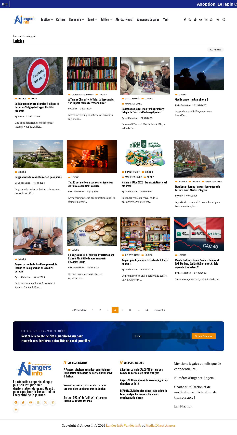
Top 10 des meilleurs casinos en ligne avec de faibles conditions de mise (90, 184)
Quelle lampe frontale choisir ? (191, 99)
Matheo (22, 116)
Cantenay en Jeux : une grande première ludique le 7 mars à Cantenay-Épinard (143, 110)
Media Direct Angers (160, 425)
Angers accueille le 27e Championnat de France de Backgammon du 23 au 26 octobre (36, 267)
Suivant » (159, 310)
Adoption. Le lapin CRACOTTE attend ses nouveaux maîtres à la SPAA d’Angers (141, 371)
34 (146, 310)
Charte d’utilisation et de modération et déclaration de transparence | (195, 392)
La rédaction (131, 118)
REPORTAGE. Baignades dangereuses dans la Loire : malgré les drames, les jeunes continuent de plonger (143, 394)
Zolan (74, 108)
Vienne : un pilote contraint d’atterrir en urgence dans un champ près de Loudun (85, 387)
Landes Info (114, 425)
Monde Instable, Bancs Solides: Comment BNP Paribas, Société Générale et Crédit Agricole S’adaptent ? (197, 263)
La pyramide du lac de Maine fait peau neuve (38, 177)
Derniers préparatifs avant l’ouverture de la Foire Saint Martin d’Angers (197, 188)
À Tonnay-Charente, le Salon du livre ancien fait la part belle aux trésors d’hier (91, 101)
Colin (181, 196)
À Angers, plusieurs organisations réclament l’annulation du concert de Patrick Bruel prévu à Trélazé (88, 373)
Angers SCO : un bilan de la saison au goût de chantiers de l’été (144, 382)
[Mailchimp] (204, 336)
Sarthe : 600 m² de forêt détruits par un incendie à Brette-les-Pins (85, 399)
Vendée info (132, 425)
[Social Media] (185, 19)
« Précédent (79, 310)
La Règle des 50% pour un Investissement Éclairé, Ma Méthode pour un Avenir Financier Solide (91, 258)
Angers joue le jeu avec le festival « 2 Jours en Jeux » (145, 262)
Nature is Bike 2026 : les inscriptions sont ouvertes (144, 184)
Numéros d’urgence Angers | (194, 377)
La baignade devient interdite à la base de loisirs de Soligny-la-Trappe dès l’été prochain (37, 107)
